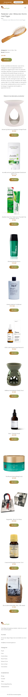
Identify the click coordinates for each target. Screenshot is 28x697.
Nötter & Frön (4, 661)
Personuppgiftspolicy (6, 684)
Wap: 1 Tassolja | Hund (14, 433)
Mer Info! (6, 59)
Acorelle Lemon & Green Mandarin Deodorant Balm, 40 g (14, 173)
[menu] (25, 8)
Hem (2, 18)
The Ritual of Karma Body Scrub (14, 476)
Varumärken (4, 666)
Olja (15, 50)
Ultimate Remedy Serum (14, 261)
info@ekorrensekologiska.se (8, 642)
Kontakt (3, 678)
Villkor (2, 681)
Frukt (2, 653)
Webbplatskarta (5, 686)
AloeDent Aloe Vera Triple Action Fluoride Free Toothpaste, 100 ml (14, 217)
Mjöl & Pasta (4, 658)
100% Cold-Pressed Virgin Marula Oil (14, 347)
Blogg (2, 676)
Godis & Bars (4, 656)
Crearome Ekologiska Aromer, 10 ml (14, 562)
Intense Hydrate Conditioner (14, 304)
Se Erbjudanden (18, 2)
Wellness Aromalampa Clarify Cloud (14, 390)
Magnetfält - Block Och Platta (14, 519)
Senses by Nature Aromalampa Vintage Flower (14, 129)
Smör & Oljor (10, 50)
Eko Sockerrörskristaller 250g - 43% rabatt (14, 605)
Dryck (2, 650)
